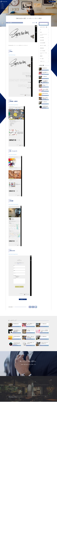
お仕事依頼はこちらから (23, 299)
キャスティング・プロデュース (43, 53)
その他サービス (42, 61)
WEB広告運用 (42, 40)
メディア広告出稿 (42, 50)
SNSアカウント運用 (43, 45)
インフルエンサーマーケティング (43, 35)
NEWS (41, 32)
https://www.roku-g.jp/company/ (13, 204)
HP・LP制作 (10, 22)
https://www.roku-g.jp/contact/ (13, 254)
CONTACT (53, 1)
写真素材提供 (42, 48)
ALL (40, 29)
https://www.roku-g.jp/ (12, 54)
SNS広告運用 (42, 37)
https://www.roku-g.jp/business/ (13, 104)
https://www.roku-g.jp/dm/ (13, 154)
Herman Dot (4, 1)
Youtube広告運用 (42, 42)
